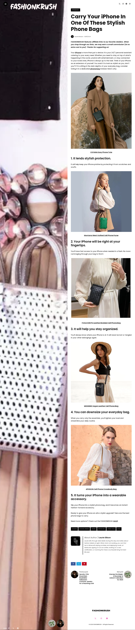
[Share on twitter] (78, 563)
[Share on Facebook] (73, 563)
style (118, 529)
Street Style (111, 529)
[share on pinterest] (18, 628)
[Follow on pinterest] (126, 4)
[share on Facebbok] (8, 628)
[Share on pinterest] (84, 563)
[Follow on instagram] (123, 4)
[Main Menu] (5, 4)
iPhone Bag (75, 10)
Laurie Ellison (78, 36)
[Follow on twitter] (119, 4)
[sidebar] (130, 3)
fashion (74, 529)
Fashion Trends (84, 529)
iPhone (94, 529)
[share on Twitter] (13, 628)
